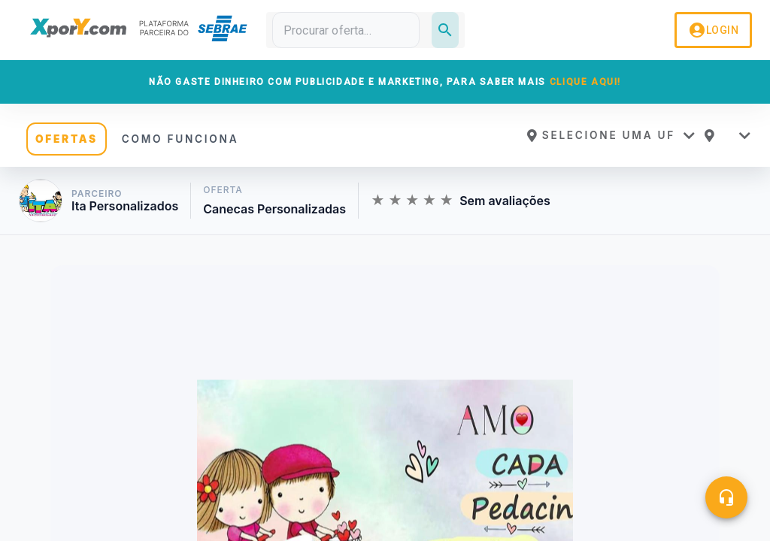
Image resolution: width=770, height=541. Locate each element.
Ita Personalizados (124, 206)
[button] (611, 135)
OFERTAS (66, 139)
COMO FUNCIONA (180, 139)
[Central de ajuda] (726, 497)
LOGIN (713, 30)
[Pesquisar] (445, 30)
